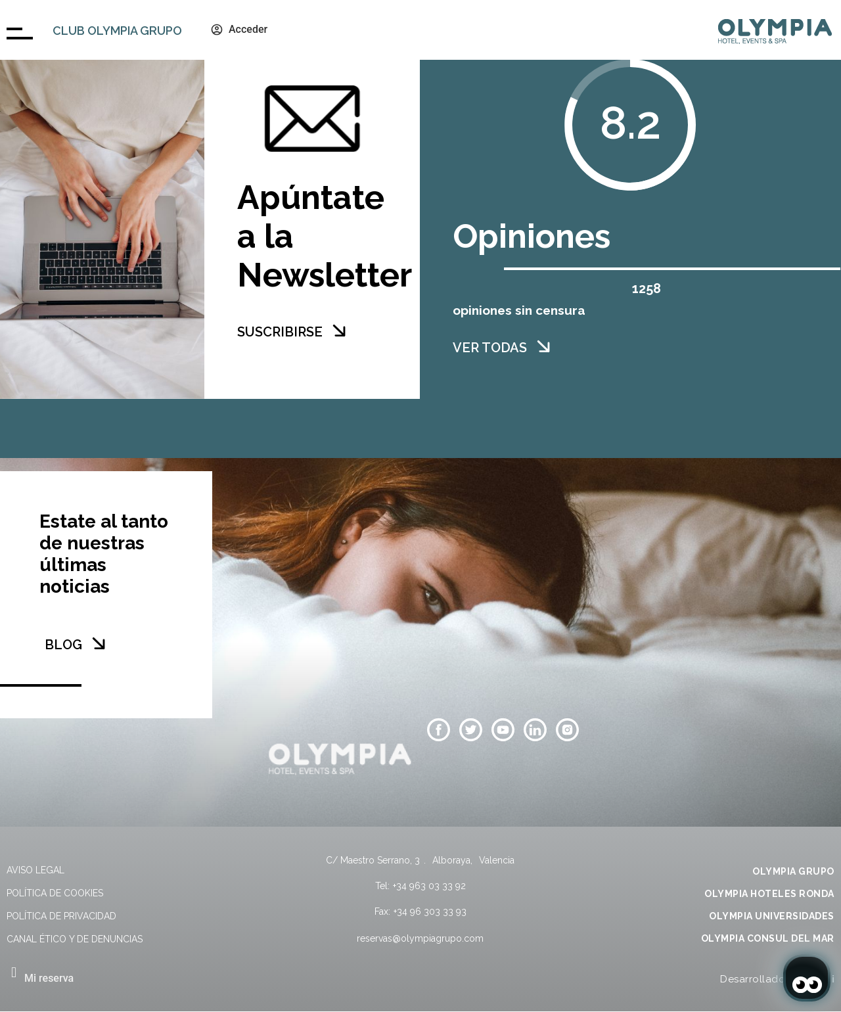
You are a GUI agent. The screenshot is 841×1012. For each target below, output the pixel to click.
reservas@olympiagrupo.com (420, 938)
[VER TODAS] (543, 346)
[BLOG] (98, 643)
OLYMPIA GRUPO (793, 871)
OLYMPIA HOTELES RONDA (769, 893)
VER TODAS (490, 348)
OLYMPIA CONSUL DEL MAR (767, 938)
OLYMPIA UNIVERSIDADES (771, 916)
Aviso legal (35, 870)
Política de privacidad (61, 916)
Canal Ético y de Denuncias (75, 939)
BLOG (63, 645)
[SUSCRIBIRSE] (339, 330)
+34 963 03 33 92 (429, 886)
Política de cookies (55, 893)
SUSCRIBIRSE (280, 332)
